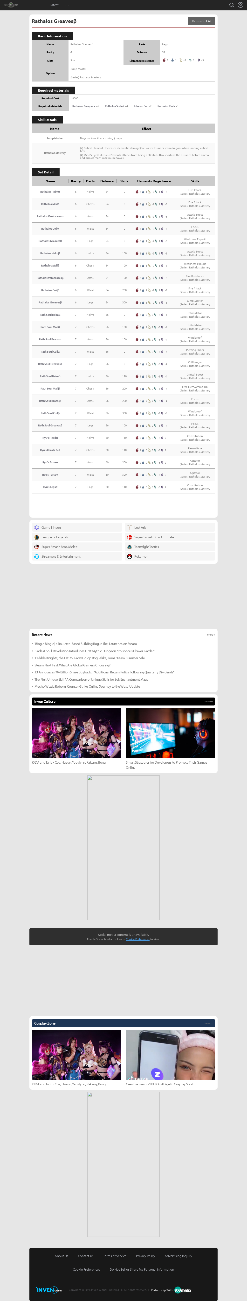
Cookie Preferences (138, 939)
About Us (61, 1256)
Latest (54, 5)
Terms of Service (114, 1256)
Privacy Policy (145, 1256)
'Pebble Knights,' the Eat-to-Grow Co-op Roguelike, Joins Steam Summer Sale (89, 658)
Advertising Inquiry (178, 1256)
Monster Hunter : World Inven (19, 4)
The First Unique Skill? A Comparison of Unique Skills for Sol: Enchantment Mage (91, 679)
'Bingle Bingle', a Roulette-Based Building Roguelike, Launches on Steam (85, 643)
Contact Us (86, 1256)
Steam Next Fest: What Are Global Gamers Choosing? (72, 665)
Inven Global (33, 5)
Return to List (202, 21)
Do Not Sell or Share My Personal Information (142, 1269)
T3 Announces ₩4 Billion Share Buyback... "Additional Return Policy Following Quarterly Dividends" (104, 672)
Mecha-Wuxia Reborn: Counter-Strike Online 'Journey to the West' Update (87, 686)
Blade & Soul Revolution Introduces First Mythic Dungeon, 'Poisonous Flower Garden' (94, 651)
